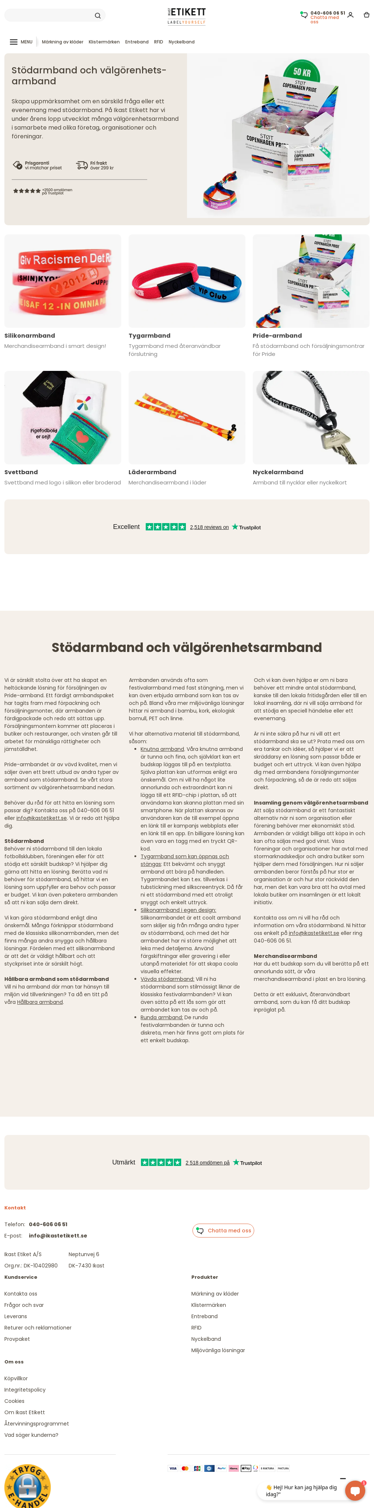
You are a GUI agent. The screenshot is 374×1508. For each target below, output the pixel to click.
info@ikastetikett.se (41, 818)
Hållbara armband (40, 1002)
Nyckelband (182, 42)
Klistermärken (104, 42)
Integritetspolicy (25, 1389)
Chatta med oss (223, 1231)
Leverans (15, 1316)
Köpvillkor (16, 1378)
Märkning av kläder (62, 42)
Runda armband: (162, 1017)
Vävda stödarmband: (167, 979)
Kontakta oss (20, 1293)
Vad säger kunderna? (31, 1435)
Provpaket (17, 1339)
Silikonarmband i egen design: (178, 910)
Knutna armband (162, 749)
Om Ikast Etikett (24, 1412)
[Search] (55, 15)
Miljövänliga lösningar (218, 1350)
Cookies (14, 1401)
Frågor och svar (24, 1305)
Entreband (137, 42)
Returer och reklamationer (38, 1327)
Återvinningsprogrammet (36, 1423)
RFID (158, 42)
